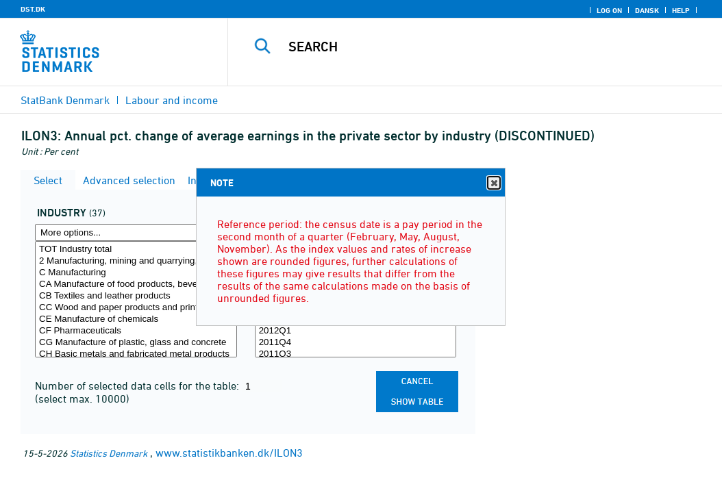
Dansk (647, 10)
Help (681, 10)
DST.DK (33, 9)
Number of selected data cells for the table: (138, 385)
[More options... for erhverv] (136, 232)
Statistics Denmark (108, 453)
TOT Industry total (136, 249)
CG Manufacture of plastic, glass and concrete (136, 343)
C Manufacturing (136, 273)
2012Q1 (356, 331)
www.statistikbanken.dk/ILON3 (229, 452)
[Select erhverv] (136, 299)
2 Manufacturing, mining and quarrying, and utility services (136, 261)
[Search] (478, 46)
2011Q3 (356, 354)
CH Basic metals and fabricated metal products (136, 354)
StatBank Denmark (65, 100)
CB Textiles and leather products (136, 296)
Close (493, 183)
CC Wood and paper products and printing (136, 308)
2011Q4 (356, 343)
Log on (609, 10)
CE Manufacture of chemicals (136, 319)
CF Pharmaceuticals (136, 331)
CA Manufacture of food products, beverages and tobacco (136, 284)
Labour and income (171, 100)
